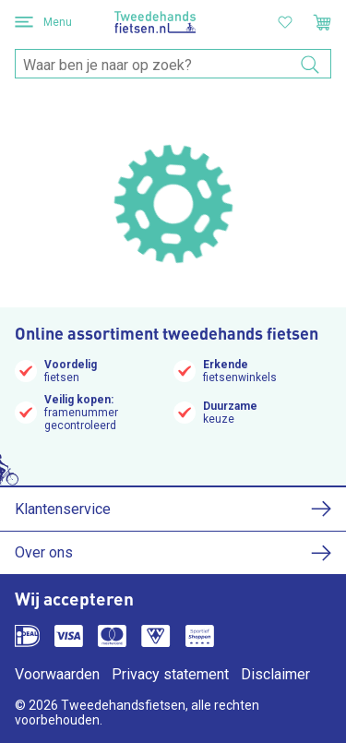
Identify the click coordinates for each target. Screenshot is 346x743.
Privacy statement (170, 674)
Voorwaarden (57, 674)
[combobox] (173, 64)
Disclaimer (275, 674)
